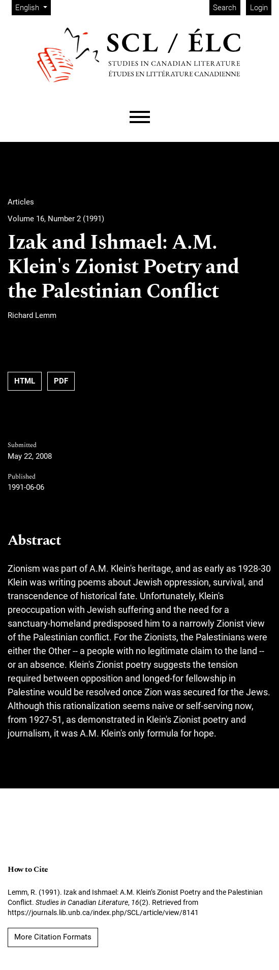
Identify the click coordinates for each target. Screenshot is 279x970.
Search (224, 7)
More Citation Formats (52, 937)
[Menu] (140, 117)
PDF (61, 381)
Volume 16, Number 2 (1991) (56, 218)
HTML (24, 381)
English (33, 7)
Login (259, 7)
